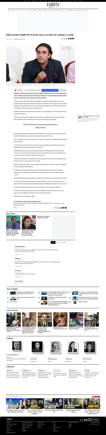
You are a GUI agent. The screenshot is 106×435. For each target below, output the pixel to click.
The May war (9, 370)
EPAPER (25, 0)
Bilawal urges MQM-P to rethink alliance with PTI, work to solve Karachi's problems (29, 233)
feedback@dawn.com (19, 205)
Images (41, 0)
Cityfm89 (70, 424)
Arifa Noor (85, 361)
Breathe (65, 10)
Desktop (39, 427)
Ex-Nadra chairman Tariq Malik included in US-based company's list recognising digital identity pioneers (58, 303)
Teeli (70, 427)
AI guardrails (68, 359)
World (57, 10)
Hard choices (33, 359)
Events (64, 0)
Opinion (40, 10)
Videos (78, 10)
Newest (58, 242)
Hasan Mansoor (9, 39)
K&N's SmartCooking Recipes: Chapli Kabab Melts (91, 116)
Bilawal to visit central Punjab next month (43, 216)
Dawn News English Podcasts (13, 396)
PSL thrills (87, 370)
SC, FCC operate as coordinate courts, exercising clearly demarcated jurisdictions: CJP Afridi (44, 330)
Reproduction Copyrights (27, 424)
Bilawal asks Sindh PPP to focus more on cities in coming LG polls (40, 34)
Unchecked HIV (73, 370)
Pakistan (35, 10)
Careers (75, 0)
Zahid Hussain (9, 357)
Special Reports (56, 427)
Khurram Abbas (33, 361)
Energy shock (13, 301)
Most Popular (12, 289)
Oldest (53, 242)
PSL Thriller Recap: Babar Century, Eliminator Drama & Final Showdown (92, 411)
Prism (53, 10)
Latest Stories (12, 310)
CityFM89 (54, 0)
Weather (39, 425)
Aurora (49, 0)
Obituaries (80, 0)
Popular (83, 10)
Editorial (10, 366)
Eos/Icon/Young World (73, 422)
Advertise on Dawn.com (27, 425)
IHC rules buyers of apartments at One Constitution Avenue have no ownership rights (88, 293)
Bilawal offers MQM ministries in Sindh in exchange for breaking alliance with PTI (12, 233)
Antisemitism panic (52, 359)
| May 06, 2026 (53, 7)
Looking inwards (26, 370)
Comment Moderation (10, 432)
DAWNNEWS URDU (35, 0)
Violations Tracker (20, 10)
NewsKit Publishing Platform (95, 424)
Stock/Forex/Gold (41, 424)
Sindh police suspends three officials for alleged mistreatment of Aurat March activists (13, 329)
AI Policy (8, 427)
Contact (8, 422)
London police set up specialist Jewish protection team (91, 329)
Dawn (54, 422)
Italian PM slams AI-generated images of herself (60, 328)
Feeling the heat (41, 370)
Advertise (59, 0)
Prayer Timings (40, 422)
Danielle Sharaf (68, 361)
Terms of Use (9, 429)
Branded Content (81, 114)
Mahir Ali (49, 361)
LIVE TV (29, 0)
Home (9, 10)
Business (45, 10)
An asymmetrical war (12, 354)
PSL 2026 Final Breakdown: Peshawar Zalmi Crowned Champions (35, 411)
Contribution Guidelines (11, 424)
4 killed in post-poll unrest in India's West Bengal (76, 328)
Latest (13, 10)
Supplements (69, 0)
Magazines (70, 10)
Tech (75, 10)
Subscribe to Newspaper (27, 422)
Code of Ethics (9, 425)
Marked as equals (83, 301)
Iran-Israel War (28, 10)
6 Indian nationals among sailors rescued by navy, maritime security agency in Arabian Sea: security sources (58, 293)
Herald (45, 0)
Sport (61, 10)
